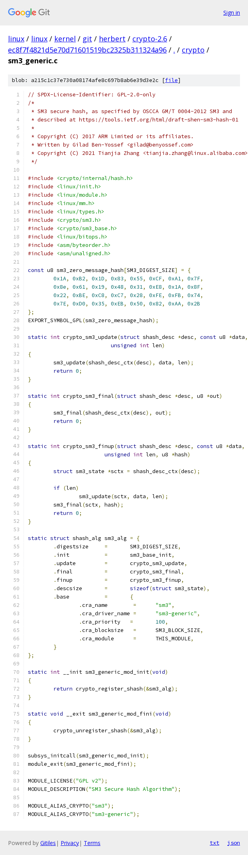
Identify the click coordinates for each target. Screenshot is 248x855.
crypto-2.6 (149, 38)
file (171, 80)
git (87, 38)
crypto (193, 50)
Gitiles (48, 843)
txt (214, 842)
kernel (65, 38)
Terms (92, 843)
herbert (112, 38)
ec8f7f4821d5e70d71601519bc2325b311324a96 (87, 50)
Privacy (70, 843)
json (233, 842)
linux (16, 38)
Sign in (231, 12)
